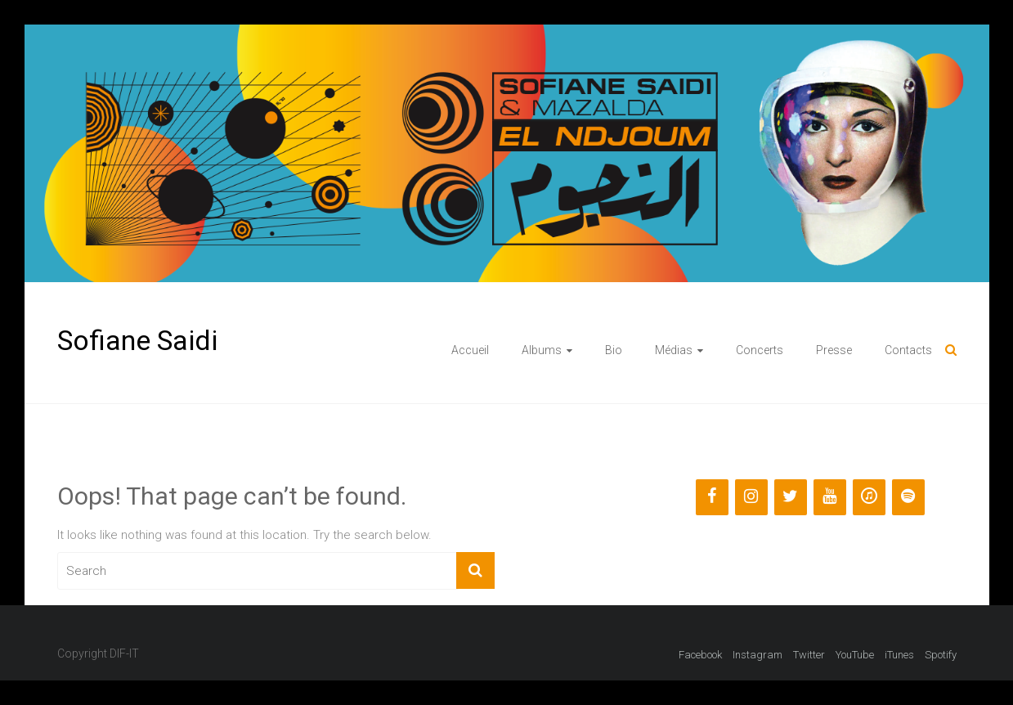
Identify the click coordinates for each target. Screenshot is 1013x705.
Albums (542, 350)
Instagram (757, 655)
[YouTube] (830, 497)
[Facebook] (712, 497)
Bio (613, 350)
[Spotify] (908, 497)
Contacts (908, 350)
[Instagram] (751, 497)
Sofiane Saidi (137, 340)
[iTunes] (869, 497)
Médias (674, 350)
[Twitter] (790, 497)
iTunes (899, 655)
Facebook (700, 655)
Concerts (759, 350)
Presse (834, 350)
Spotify (941, 655)
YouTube (855, 655)
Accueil (470, 350)
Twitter (809, 655)
